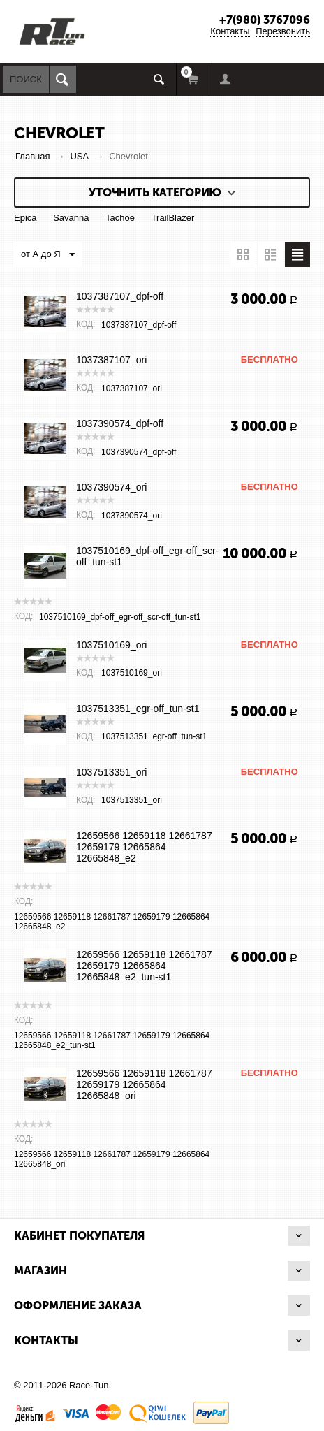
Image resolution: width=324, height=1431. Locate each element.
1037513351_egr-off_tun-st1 (137, 708)
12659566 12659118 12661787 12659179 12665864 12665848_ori (144, 1084)
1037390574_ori (111, 487)
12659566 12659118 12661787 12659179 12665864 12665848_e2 (144, 847)
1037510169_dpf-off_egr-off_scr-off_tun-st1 (147, 556)
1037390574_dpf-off (119, 423)
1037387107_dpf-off (119, 296)
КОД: (85, 324)
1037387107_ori (111, 359)
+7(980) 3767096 (264, 20)
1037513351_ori (111, 772)
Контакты (229, 31)
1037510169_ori (111, 645)
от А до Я (48, 255)
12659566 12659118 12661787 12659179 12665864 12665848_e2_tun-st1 (144, 965)
